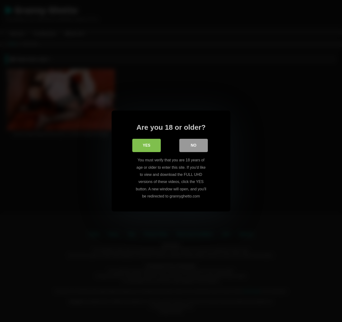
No (193, 145)
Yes (146, 145)
